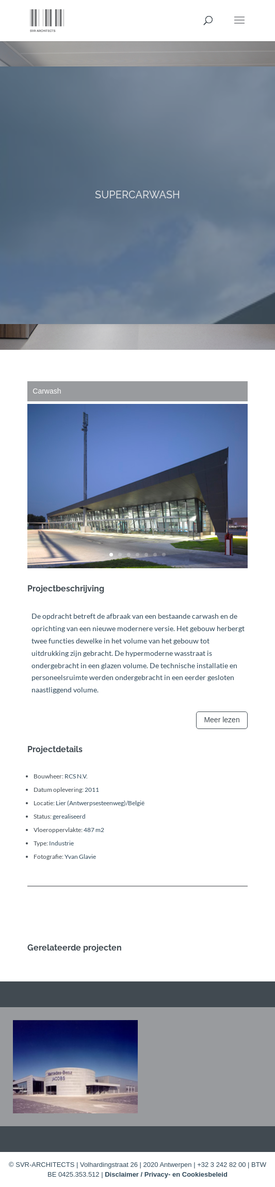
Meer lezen (221, 720)
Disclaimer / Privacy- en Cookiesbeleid (166, 1174)
